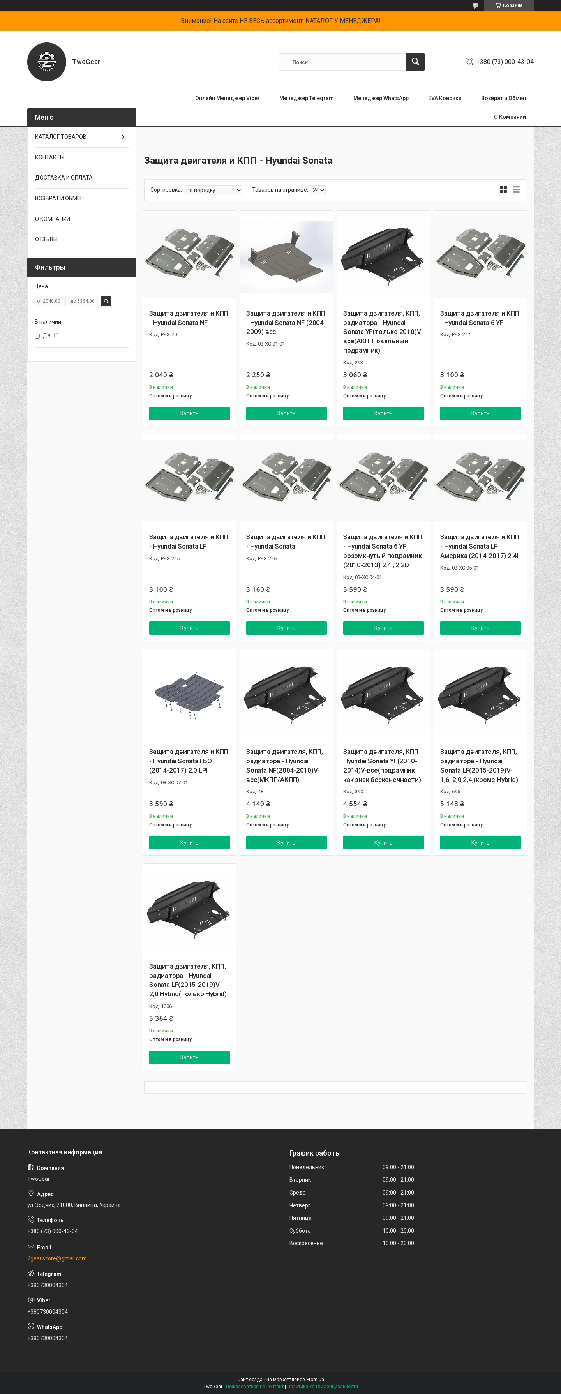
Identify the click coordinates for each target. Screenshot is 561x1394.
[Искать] (415, 62)
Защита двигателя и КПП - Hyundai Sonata (285, 541)
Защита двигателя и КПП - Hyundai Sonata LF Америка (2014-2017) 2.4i (479, 546)
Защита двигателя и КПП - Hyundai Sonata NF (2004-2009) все (286, 322)
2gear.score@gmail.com (57, 1258)
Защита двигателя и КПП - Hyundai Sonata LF (188, 541)
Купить (189, 413)
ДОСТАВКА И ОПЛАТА (64, 178)
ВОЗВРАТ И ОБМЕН (59, 198)
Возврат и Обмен (503, 98)
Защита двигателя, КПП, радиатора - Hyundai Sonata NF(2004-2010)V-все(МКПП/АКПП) (284, 765)
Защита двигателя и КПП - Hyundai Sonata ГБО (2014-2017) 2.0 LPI (188, 761)
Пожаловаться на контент (255, 1386)
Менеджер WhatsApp (381, 98)
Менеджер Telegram (306, 98)
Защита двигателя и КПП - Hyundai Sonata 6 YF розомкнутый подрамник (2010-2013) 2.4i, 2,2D (382, 550)
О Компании (510, 117)
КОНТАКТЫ (49, 157)
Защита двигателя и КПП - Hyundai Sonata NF (188, 317)
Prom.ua (315, 1379)
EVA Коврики (445, 98)
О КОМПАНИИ (52, 219)
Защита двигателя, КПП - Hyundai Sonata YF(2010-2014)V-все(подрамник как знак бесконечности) (382, 765)
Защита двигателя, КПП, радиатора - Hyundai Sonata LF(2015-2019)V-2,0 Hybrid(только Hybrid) (188, 980)
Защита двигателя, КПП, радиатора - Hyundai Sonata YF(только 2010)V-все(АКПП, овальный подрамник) (383, 331)
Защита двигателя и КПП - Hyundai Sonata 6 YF (479, 317)
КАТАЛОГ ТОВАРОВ (60, 137)
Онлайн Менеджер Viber (227, 98)
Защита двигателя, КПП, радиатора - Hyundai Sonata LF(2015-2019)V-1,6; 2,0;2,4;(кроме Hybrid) (479, 765)
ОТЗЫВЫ (46, 239)
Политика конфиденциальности (322, 1386)
